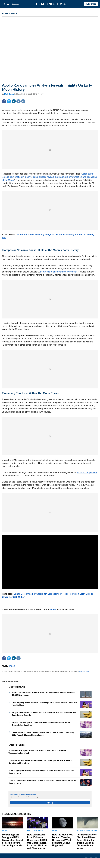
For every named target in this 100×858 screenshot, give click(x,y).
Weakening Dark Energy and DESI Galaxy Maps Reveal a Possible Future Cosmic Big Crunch (12, 840)
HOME (5, 13)
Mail (23, 101)
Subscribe (91, 4)
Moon (53, 609)
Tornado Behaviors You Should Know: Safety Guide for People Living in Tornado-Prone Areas (87, 841)
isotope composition (87, 472)
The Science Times (50, 4)
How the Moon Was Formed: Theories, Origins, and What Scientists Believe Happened (62, 840)
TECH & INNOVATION (35, 831)
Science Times (84, 671)
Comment (18, 101)
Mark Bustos (9, 94)
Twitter (9, 101)
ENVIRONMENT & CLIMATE (87, 831)
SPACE (14, 13)
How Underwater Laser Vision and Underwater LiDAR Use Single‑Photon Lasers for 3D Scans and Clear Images (37, 841)
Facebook (4, 101)
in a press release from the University (58, 272)
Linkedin (14, 101)
